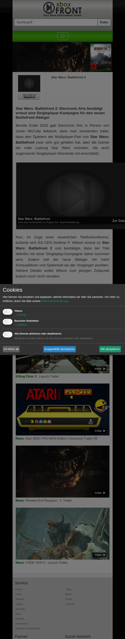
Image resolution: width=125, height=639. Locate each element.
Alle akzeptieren (110, 349)
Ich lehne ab (11, 349)
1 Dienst (20, 315)
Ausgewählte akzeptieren (59, 349)
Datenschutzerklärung (54, 301)
